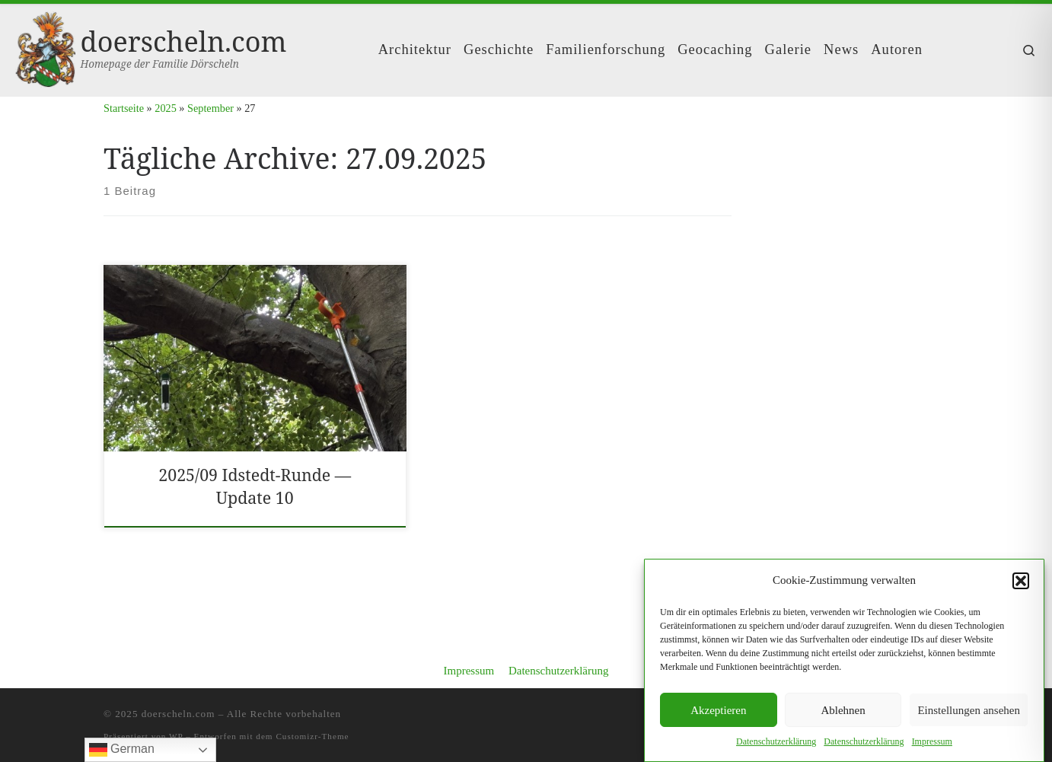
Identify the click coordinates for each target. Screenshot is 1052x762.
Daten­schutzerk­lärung (776, 742)
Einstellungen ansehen (968, 710)
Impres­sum (932, 742)
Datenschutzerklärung (558, 671)
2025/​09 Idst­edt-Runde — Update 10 (254, 486)
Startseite (124, 108)
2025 (166, 108)
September (210, 108)
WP (176, 736)
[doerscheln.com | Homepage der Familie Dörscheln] (45, 46)
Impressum (468, 671)
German (122, 750)
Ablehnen (843, 710)
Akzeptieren (718, 710)
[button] (1020, 580)
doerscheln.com (178, 713)
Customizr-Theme (312, 736)
